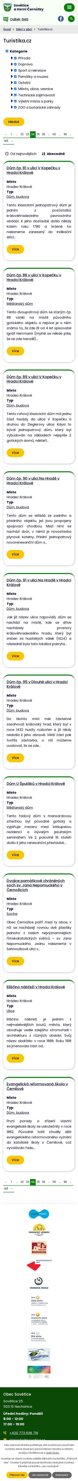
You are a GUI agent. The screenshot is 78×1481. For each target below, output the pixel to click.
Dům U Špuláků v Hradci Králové (36, 783)
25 (38, 134)
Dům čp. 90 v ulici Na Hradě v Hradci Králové (33, 481)
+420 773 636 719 (23, 1433)
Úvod (7, 29)
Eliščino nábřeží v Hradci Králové (36, 987)
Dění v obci (24, 29)
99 (65, 134)
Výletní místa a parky (35, 101)
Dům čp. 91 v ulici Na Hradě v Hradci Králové (39, 582)
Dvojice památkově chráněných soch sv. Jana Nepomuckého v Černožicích (36, 885)
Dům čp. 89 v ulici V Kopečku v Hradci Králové (34, 379)
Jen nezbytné (40, 1475)
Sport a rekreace (32, 70)
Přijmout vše (17, 1475)
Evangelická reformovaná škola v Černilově (37, 1086)
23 (27, 134)
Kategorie (18, 51)
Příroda (24, 58)
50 (54, 134)
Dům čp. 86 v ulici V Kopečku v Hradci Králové (34, 277)
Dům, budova (18, 196)
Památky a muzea (33, 76)
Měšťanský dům (20, 303)
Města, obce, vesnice (35, 88)
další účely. (53, 1453)
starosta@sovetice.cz (27, 1440)
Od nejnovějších (23, 153)
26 (43, 134)
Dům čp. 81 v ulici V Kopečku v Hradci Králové (33, 170)
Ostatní (24, 82)
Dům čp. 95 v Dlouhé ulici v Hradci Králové (37, 684)
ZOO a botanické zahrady (39, 107)
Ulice (10, 1011)
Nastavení (62, 1475)
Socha (12, 913)
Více (15, 249)
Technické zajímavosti (36, 95)
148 (6, 141)
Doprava (25, 64)
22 (22, 134)
